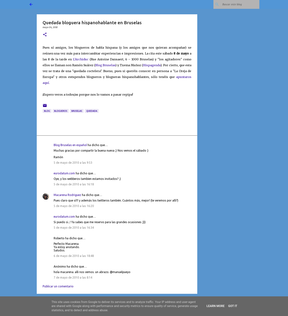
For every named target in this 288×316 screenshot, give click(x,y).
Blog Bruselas (105, 65)
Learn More (215, 306)
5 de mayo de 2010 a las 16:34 (74, 227)
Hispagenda (152, 65)
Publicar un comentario (58, 286)
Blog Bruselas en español (70, 145)
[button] (45, 34)
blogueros (60, 111)
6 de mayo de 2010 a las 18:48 (74, 255)
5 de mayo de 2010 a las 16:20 (74, 206)
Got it (232, 306)
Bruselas (76, 111)
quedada (91, 111)
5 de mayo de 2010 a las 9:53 (73, 162)
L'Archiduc (81, 59)
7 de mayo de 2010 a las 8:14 (73, 277)
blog (47, 111)
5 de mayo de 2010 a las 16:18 (74, 184)
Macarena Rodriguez (67, 195)
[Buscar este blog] (240, 4)
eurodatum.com (64, 173)
